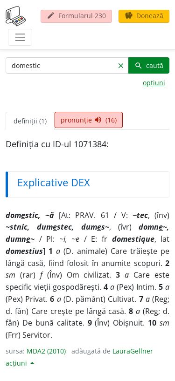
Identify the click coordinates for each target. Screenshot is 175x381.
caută (148, 65)
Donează (144, 15)
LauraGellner (132, 351)
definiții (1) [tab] (30, 120)
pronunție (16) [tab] (89, 120)
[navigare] (20, 37)
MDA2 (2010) (46, 351)
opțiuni (154, 82)
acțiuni (17, 363)
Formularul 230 (76, 15)
